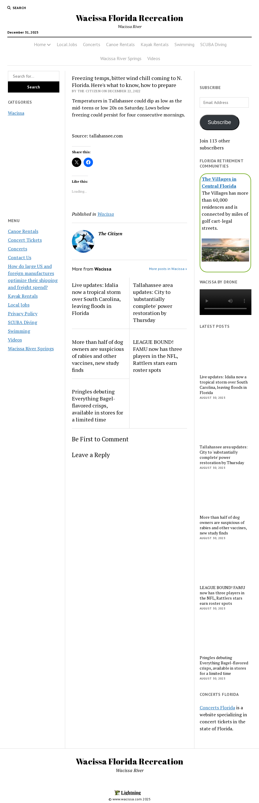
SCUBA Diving (213, 44)
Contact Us (19, 257)
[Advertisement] (34, 449)
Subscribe (219, 122)
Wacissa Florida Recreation (129, 17)
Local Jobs (67, 44)
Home (40, 44)
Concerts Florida (217, 707)
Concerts (91, 44)
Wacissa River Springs (120, 58)
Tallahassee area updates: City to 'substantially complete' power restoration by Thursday (153, 302)
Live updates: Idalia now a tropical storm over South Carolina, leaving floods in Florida (96, 298)
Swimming (184, 44)
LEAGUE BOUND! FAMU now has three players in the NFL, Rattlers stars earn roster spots (157, 355)
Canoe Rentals (120, 44)
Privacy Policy (22, 313)
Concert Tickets (25, 240)
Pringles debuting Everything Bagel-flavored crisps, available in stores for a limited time (97, 405)
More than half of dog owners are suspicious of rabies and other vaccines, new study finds (98, 355)
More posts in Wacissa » (168, 268)
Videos (153, 58)
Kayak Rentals (155, 44)
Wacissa (16, 113)
